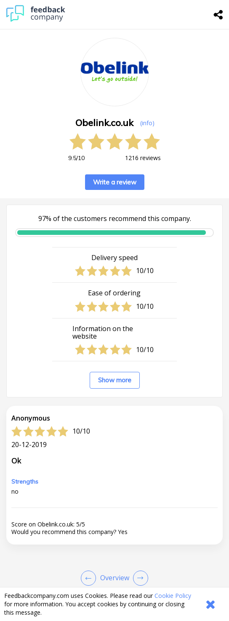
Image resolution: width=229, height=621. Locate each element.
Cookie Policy (172, 596)
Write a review (114, 182)
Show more (114, 380)
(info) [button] (147, 123)
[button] (114, 580)
